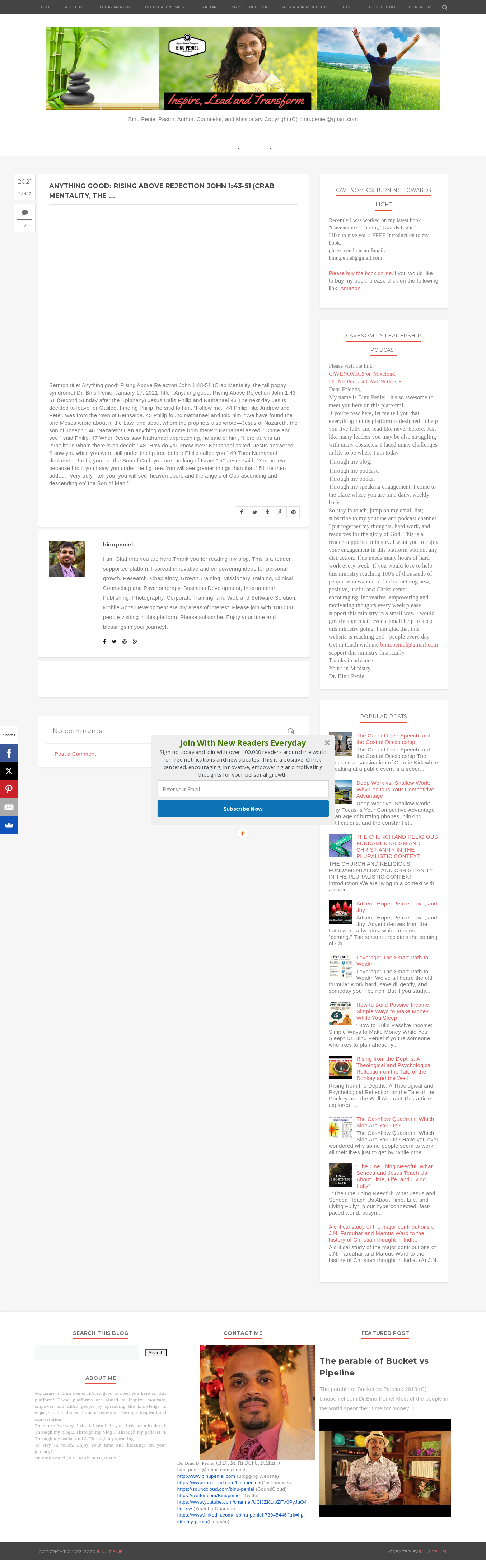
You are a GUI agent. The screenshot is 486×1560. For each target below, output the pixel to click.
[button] (243, 742)
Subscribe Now (243, 808)
